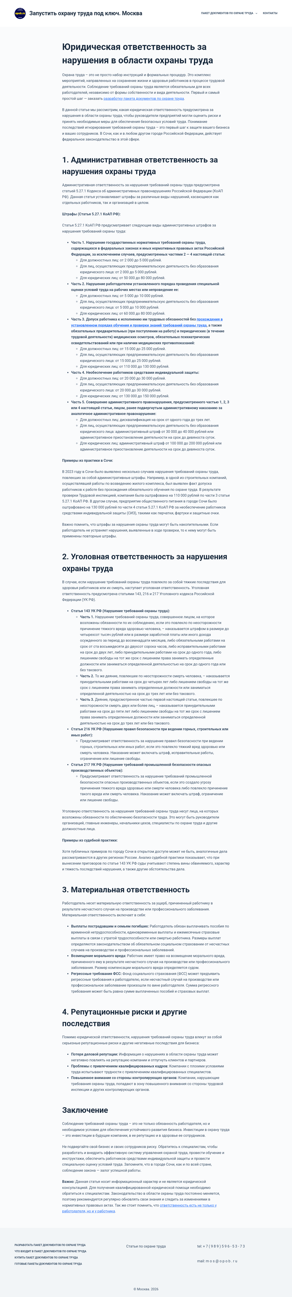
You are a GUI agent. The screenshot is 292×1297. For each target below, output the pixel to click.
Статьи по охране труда (146, 1246)
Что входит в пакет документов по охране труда (50, 1251)
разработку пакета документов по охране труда (144, 98)
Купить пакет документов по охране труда (46, 1257)
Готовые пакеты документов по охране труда (48, 1263)
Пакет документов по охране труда (230, 13)
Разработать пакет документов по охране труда (50, 1245)
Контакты (270, 13)
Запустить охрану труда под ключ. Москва (85, 13)
